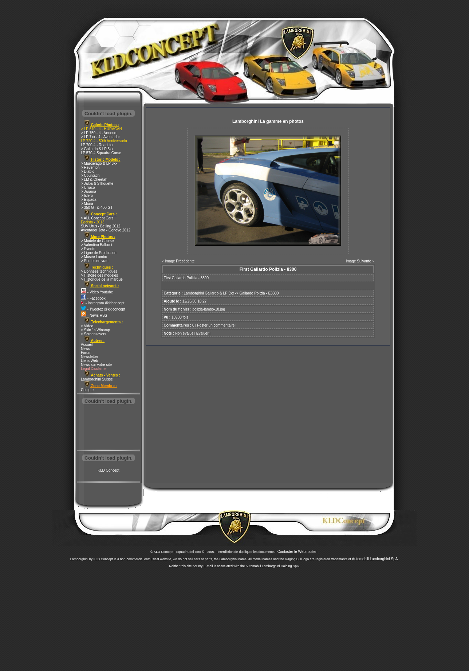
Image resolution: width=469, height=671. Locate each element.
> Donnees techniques (99, 271)
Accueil (86, 345)
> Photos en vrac (94, 261)
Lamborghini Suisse (97, 379)
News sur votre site (96, 365)
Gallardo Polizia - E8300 (259, 293)
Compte (87, 390)
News (85, 349)
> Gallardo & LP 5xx (97, 149)
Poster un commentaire (215, 325)
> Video (87, 326)
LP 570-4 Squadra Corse (101, 153)
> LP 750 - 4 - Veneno (98, 133)
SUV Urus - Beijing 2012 (100, 226)
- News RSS (94, 315)
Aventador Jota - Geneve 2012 (105, 230)
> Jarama (88, 192)
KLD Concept (108, 470)
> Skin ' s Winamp (95, 330)
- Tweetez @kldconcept (103, 309)
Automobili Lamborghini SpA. (375, 559)
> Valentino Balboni (96, 245)
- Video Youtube (97, 292)
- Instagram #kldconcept (103, 303)
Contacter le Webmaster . (298, 552)
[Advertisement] (108, 427)
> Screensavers (93, 334)
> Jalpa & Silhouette (97, 184)
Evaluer (202, 333)
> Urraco (88, 188)
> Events (88, 249)
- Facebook (93, 298)
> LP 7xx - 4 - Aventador (100, 137)
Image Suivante (358, 261)
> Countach (90, 175)
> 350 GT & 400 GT (97, 208)
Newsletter (89, 357)
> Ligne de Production (99, 253)
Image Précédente (180, 261)
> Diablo (87, 171)
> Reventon (90, 167)
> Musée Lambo (94, 257)
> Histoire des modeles (99, 275)
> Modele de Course (97, 241)
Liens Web (89, 361)
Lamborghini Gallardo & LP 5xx (209, 293)
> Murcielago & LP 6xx (99, 163)
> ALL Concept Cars (97, 218)
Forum (86, 353)
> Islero (87, 196)
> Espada (88, 200)
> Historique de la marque (102, 279)
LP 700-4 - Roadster (97, 145)
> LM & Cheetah (94, 179)
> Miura (87, 204)
